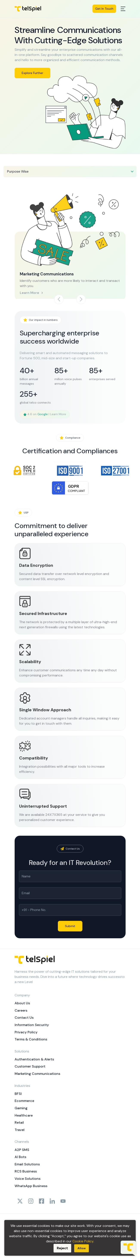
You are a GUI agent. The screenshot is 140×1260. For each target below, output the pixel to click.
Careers (21, 1010)
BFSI (18, 1093)
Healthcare (24, 1115)
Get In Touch (104, 9)
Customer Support (30, 1066)
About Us (22, 1003)
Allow (81, 1248)
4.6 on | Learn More (44, 429)
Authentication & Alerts (34, 1059)
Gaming (21, 1108)
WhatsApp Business (31, 1186)
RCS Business (26, 1171)
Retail (19, 1122)
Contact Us (24, 1017)
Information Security (32, 1025)
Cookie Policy (82, 1241)
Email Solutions (27, 1164)
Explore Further (32, 73)
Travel (20, 1130)
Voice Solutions (27, 1178)
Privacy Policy (26, 1032)
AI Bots (20, 1157)
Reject (62, 1248)
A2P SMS (22, 1150)
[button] (81, 299)
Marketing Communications (37, 1073)
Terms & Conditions (31, 1039)
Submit (70, 926)
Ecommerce (24, 1100)
